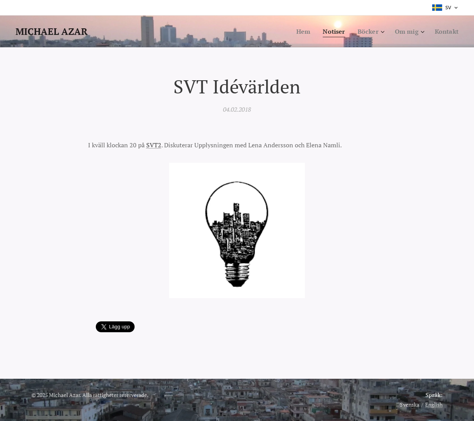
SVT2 (153, 145)
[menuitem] (298, 31)
